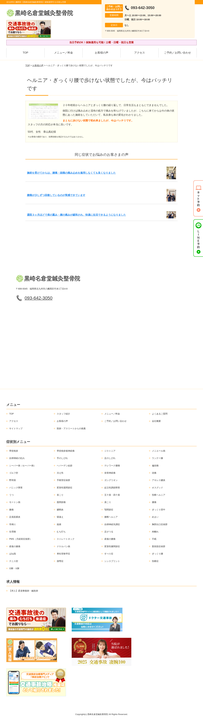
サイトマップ (16, 428)
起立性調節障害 (112, 487)
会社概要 (156, 421)
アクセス (139, 52)
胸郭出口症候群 (159, 524)
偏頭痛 (155, 465)
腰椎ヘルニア (111, 517)
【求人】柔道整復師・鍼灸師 (23, 590)
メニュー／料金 (63, 52)
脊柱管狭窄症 (63, 553)
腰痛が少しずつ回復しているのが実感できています (56, 195)
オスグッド (157, 487)
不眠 (154, 539)
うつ (11, 495)
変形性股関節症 (64, 487)
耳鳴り (12, 524)
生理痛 (12, 531)
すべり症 (108, 553)
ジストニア (109, 451)
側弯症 (60, 561)
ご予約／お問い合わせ (177, 52)
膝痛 (11, 509)
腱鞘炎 (60, 509)
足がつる (108, 531)
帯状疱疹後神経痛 (66, 451)
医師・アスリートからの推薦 (71, 428)
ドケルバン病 (63, 546)
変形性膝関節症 (112, 546)
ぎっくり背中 (158, 509)
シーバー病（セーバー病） (22, 465)
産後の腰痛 (109, 539)
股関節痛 (61, 502)
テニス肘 (13, 561)
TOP (25, 52)
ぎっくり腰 (157, 553)
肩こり (107, 502)
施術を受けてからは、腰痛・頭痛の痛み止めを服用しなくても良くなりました (71, 172)
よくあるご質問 (159, 413)
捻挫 (59, 524)
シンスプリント (112, 561)
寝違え (60, 517)
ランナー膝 (157, 458)
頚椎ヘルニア (158, 495)
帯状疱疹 (13, 451)
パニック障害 (16, 487)
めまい (155, 517)
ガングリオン (111, 480)
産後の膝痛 (14, 546)
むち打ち (61, 531)
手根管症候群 (63, 480)
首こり (60, 495)
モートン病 (14, 502)
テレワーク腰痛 (112, 465)
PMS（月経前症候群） (20, 539)
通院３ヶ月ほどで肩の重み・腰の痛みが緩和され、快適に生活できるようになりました (76, 214)
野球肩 (12, 480)
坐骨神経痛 (109, 473)
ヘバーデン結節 (64, 465)
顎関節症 (108, 509)
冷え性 (60, 473)
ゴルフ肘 (13, 473)
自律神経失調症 (112, 524)
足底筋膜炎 (14, 517)
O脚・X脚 (14, 568)
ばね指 (12, 553)
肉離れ (155, 531)
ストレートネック (66, 539)
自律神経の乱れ (17, 458)
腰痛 (154, 502)
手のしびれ (62, 458)
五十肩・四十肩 (112, 495)
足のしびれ (109, 458)
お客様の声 (101, 52)
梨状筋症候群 (158, 546)
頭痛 (154, 473)
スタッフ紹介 (63, 413)
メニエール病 (158, 451)
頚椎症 (155, 561)
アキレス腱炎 (158, 480)
